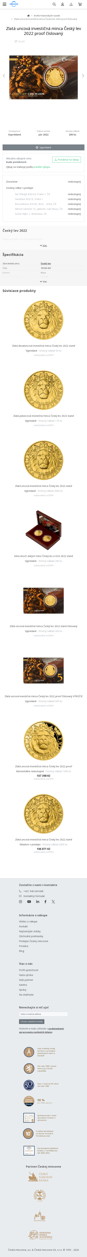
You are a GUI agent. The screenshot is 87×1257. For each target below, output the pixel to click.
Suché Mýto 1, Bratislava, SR (31, 213)
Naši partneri (26, 979)
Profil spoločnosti (28, 970)
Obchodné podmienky (31, 936)
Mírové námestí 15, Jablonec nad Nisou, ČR (39, 208)
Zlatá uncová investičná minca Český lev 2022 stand (43, 486)
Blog (21, 951)
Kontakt (23, 926)
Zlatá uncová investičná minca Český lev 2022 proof (43, 766)
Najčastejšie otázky (30, 931)
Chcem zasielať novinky (32, 1021)
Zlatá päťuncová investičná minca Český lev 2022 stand (43, 415)
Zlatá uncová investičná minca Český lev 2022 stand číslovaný (43, 626)
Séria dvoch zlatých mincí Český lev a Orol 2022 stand (43, 556)
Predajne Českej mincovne (33, 941)
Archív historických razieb (47, 15)
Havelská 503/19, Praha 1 (29, 199)
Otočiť (20, 43)
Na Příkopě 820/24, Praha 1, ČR (32, 194)
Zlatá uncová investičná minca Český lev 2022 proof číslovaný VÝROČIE (44, 696)
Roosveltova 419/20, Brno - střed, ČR (35, 204)
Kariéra (23, 984)
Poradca (23, 946)
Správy (22, 989)
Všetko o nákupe (28, 921)
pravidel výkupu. (42, 166)
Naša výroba (26, 975)
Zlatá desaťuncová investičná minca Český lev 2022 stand (43, 345)
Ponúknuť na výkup (66, 159)
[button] (9, 75)
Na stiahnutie (26, 994)
